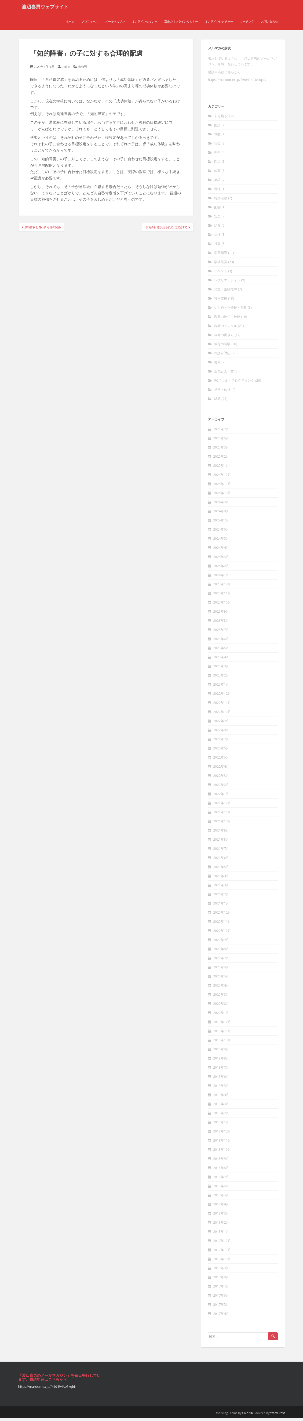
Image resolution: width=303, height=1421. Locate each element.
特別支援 (220, 301)
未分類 (82, 70)
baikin (66, 70)
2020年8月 (221, 952)
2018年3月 (221, 1216)
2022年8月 (221, 733)
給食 (217, 228)
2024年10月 (222, 496)
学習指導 (220, 256)
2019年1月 (221, 1125)
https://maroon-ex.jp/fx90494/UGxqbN (237, 83)
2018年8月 (221, 1170)
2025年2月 (221, 459)
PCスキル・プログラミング (234, 383)
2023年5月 (221, 651)
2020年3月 (221, 997)
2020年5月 (221, 979)
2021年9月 (221, 833)
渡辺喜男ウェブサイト (45, 8)
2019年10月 (222, 1043)
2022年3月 (221, 778)
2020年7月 (221, 961)
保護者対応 (222, 356)
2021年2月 (221, 897)
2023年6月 (221, 642)
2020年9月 (221, 942)
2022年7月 (221, 742)
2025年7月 (221, 432)
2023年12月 (222, 587)
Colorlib (247, 1416)
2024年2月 (221, 569)
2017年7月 (221, 1289)
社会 (217, 146)
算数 (217, 137)
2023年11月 (222, 596)
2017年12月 (222, 1243)
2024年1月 (221, 578)
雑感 (217, 402)
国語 (217, 128)
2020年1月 (221, 1015)
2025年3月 (221, 450)
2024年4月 (221, 550)
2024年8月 (221, 514)
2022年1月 (221, 797)
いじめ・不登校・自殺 (230, 310)
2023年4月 (221, 660)
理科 (217, 155)
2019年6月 (221, 1079)
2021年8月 (221, 842)
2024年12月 (222, 477)
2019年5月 (221, 1088)
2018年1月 (221, 1234)
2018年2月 (221, 1225)
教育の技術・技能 (227, 320)
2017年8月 (221, 1280)
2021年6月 (221, 860)
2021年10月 (222, 824)
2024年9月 (221, 505)
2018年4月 (221, 1207)
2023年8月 (221, 623)
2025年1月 (221, 468)
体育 (217, 174)
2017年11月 (222, 1253)
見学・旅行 (222, 393)
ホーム (70, 24)
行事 (217, 247)
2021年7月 (221, 851)
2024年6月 (221, 532)
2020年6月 (221, 970)
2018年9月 (221, 1161)
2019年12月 (222, 1025)
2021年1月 (221, 906)
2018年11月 (222, 1143)
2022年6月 (221, 751)
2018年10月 (222, 1152)
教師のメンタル (225, 329)
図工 (217, 165)
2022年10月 (222, 714)
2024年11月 (222, 487)
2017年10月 (222, 1262)
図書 (217, 210)
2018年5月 (221, 1198)
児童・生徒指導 (225, 292)
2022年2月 (221, 787)
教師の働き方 (224, 338)
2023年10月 (222, 605)
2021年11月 (222, 815)
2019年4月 (221, 1098)
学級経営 (220, 265)
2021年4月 (221, 879)
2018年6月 (221, 1189)
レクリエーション (227, 283)
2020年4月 (221, 988)
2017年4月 (221, 1316)
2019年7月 (221, 1070)
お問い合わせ (269, 24)
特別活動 (220, 201)
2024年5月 (221, 541)
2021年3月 (221, 888)
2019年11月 (222, 1034)
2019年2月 (221, 1116)
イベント (220, 274)
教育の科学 (222, 347)
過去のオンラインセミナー (181, 24)
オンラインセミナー (144, 24)
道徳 (217, 192)
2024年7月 (221, 523)
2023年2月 (221, 678)
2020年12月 (222, 915)
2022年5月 (221, 760)
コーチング (247, 24)
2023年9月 (221, 614)
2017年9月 (221, 1271)
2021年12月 (222, 806)
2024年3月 (221, 559)
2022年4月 (221, 769)
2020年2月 (221, 1006)
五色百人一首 (224, 374)
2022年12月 (222, 696)
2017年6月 (221, 1298)
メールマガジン (115, 24)
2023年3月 (221, 669)
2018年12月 (222, 1134)
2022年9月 (221, 724)
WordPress (277, 1416)
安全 (217, 219)
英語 (217, 183)
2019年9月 (221, 1052)
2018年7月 (221, 1180)
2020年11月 (222, 924)
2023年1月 (221, 687)
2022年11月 (222, 705)
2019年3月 (221, 1107)
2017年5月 (221, 1307)
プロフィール (89, 24)
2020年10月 (222, 933)
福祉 (217, 237)
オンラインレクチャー (219, 24)
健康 (217, 365)
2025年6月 (221, 441)
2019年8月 (221, 1061)
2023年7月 (221, 632)
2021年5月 (221, 870)
